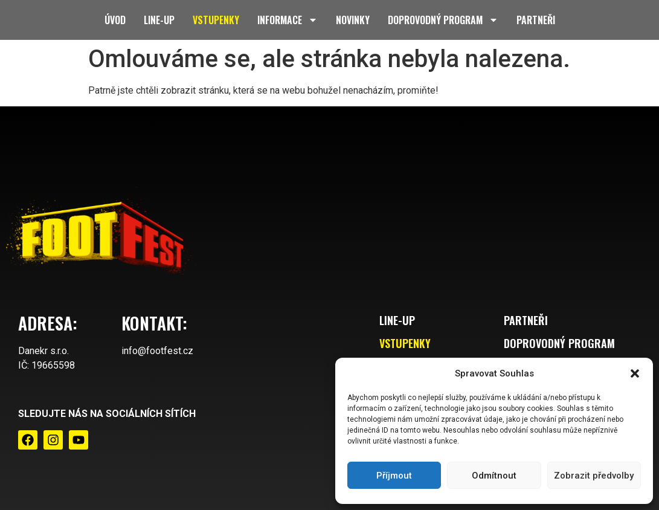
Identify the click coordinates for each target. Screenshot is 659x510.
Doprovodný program (443, 20)
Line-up (159, 20)
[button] (635, 373)
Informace (287, 20)
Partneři (535, 20)
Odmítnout (494, 475)
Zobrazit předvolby (594, 475)
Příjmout (394, 475)
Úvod (115, 20)
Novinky (353, 20)
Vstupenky (216, 20)
